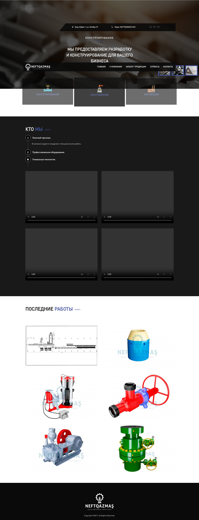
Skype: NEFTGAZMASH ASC (125, 27)
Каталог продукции (136, 67)
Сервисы (154, 67)
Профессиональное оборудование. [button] (45, 152)
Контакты (168, 67)
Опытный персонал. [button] (38, 138)
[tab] (99, 137)
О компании (116, 67)
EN (158, 27)
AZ (151, 27)
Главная (101, 67)
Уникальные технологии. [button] (40, 160)
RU (154, 27)
